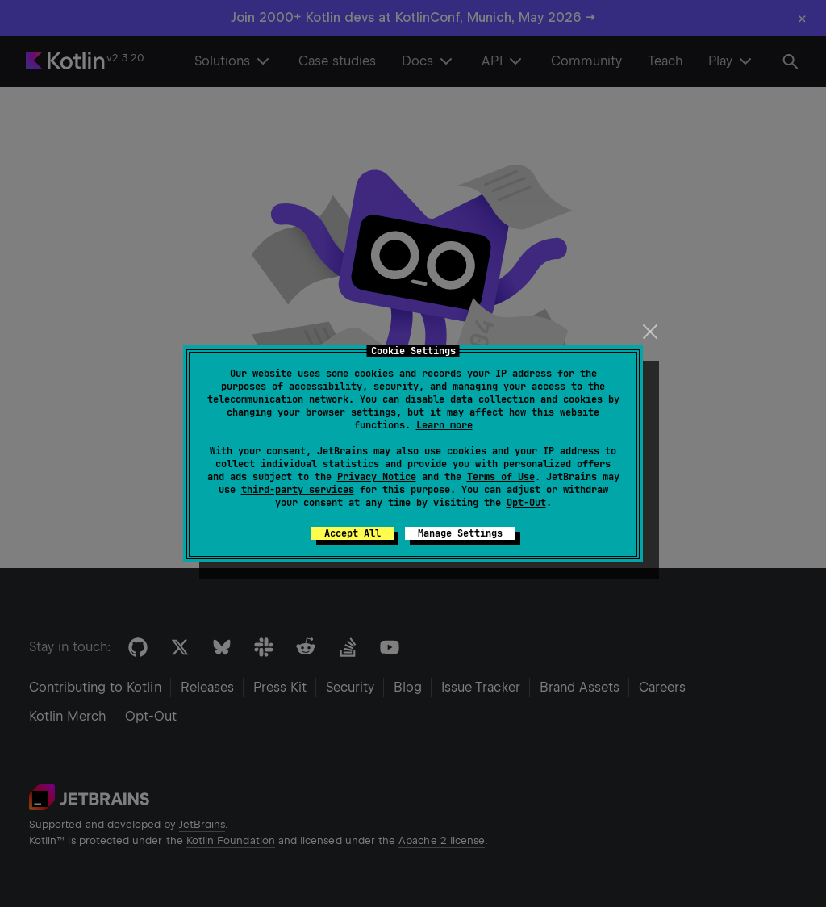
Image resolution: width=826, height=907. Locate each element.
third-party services (297, 489)
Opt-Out (526, 502)
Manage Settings (460, 533)
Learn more (444, 425)
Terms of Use (501, 476)
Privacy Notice (376, 476)
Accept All (352, 533)
